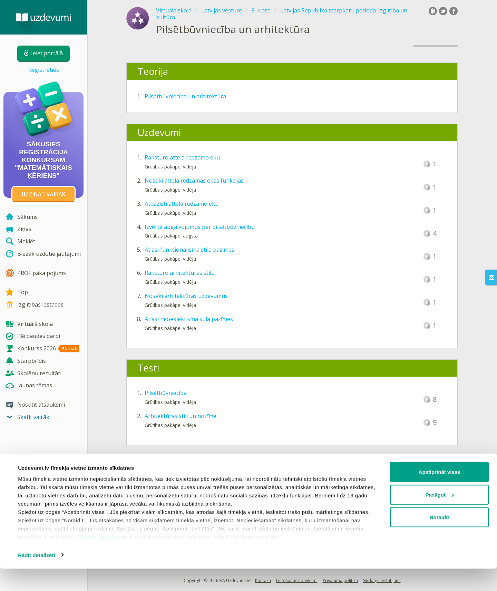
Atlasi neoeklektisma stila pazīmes (189, 319)
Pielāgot (440, 517)
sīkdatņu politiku (97, 559)
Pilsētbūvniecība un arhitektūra (185, 96)
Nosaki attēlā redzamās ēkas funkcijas (194, 180)
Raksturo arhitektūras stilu (180, 273)
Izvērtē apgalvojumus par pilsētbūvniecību (200, 227)
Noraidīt (439, 539)
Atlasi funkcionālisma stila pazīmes (189, 249)
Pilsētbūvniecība (166, 393)
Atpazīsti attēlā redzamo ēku (181, 203)
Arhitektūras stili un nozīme (180, 416)
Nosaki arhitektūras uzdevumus (186, 296)
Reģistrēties (43, 69)
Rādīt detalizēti (36, 577)
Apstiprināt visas (439, 494)
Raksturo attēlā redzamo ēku (182, 157)
